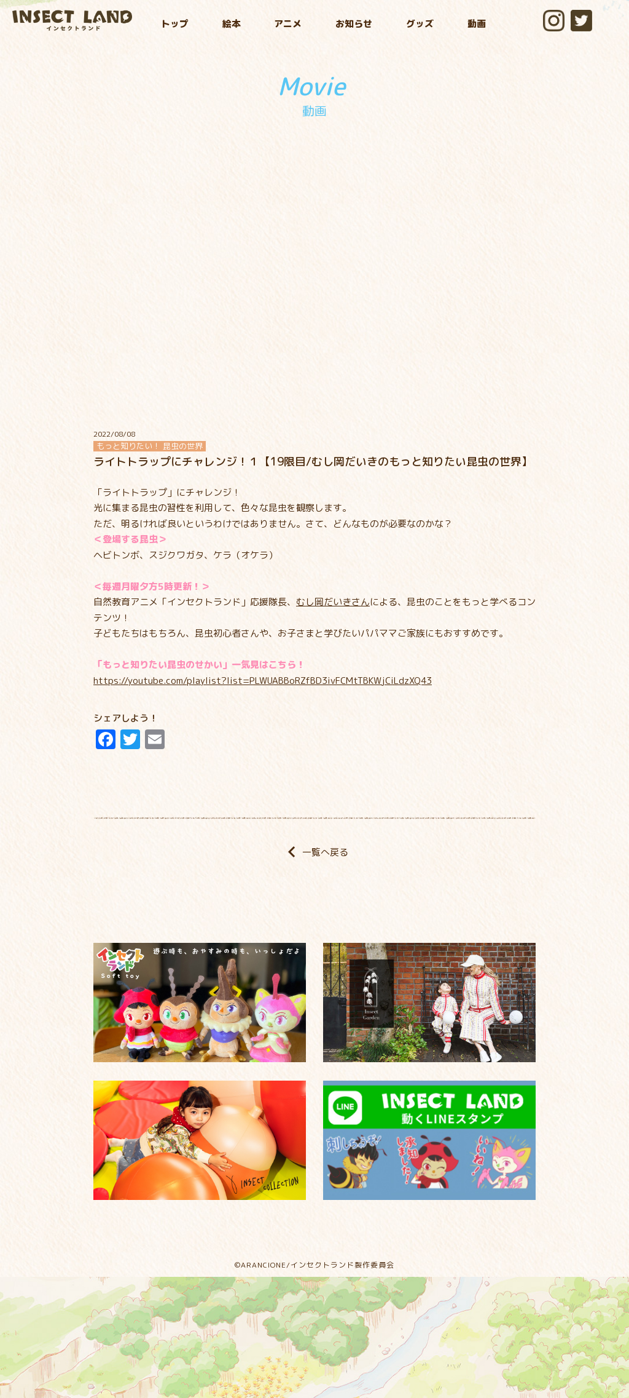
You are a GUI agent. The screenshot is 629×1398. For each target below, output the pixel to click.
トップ (175, 23)
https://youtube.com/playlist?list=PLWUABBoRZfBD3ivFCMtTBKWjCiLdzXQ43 (262, 680)
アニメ (288, 23)
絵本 (231, 23)
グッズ (420, 23)
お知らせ (353, 23)
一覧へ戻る (314, 852)
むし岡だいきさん (333, 601)
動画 (476, 23)
